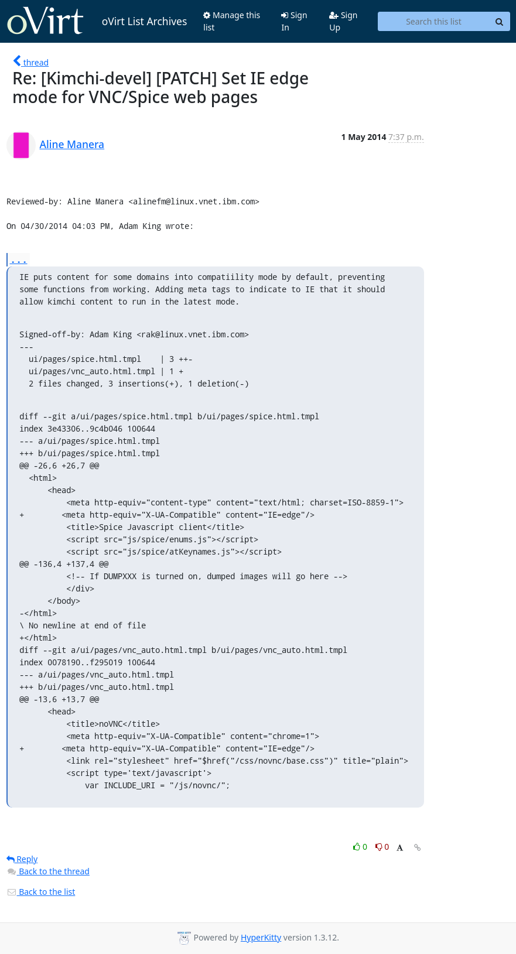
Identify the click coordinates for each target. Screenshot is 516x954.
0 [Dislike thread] (382, 846)
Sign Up (343, 21)
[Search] (499, 22)
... (19, 259)
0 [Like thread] (361, 846)
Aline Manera (72, 144)
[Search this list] (433, 22)
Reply (22, 858)
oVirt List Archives (96, 21)
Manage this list (231, 21)
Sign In (294, 21)
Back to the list (41, 891)
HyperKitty (261, 937)
